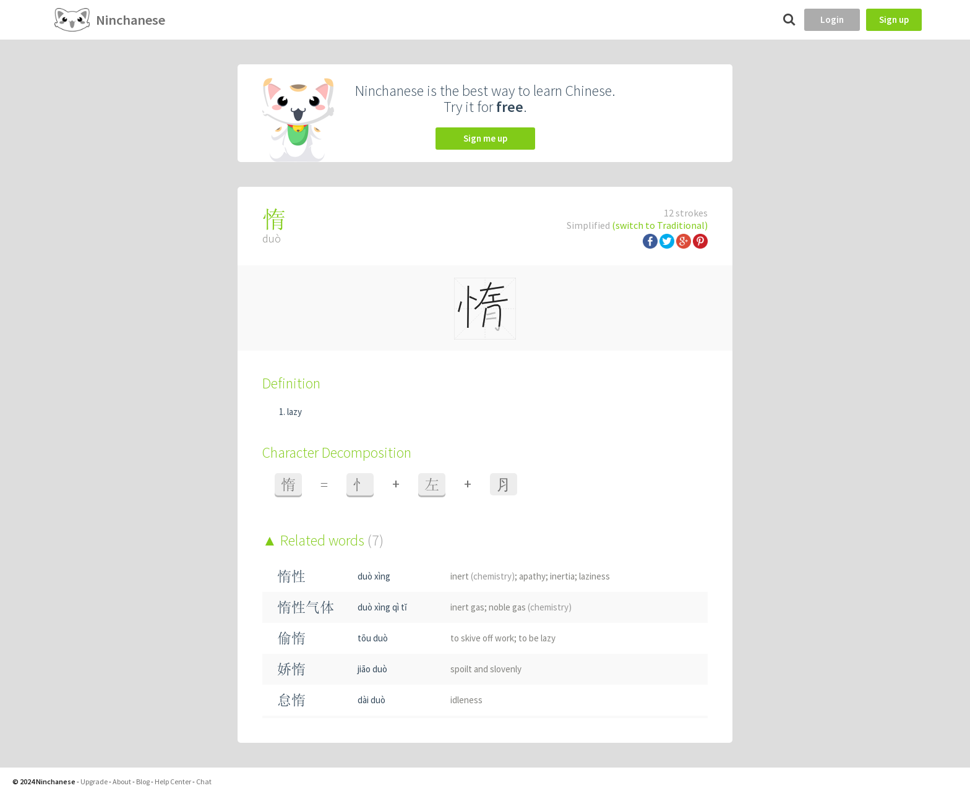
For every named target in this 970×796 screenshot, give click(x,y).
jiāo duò (372, 669)
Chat (204, 781)
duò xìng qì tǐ (382, 607)
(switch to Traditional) (660, 225)
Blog (143, 781)
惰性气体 (305, 607)
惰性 (291, 576)
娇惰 (291, 669)
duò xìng (374, 576)
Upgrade (94, 781)
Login (832, 19)
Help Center (173, 781)
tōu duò (373, 638)
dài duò (371, 700)
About (122, 781)
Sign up (894, 19)
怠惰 (291, 700)
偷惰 (291, 638)
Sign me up (485, 138)
